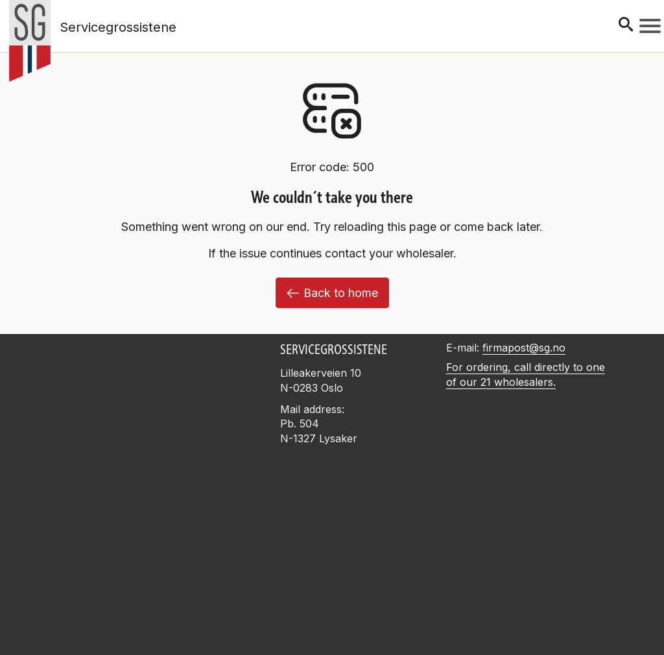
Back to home (332, 293)
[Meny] (650, 26)
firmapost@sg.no (523, 347)
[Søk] (626, 26)
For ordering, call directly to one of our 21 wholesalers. (525, 374)
